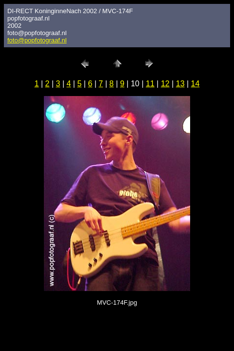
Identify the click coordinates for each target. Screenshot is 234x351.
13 (180, 83)
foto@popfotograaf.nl (37, 40)
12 (165, 83)
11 (150, 83)
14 (195, 83)
